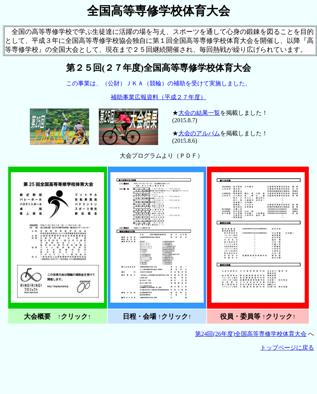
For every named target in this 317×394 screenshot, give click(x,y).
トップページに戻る (287, 347)
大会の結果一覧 (199, 113)
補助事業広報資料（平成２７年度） (158, 97)
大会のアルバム (199, 133)
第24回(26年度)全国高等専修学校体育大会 (251, 334)
